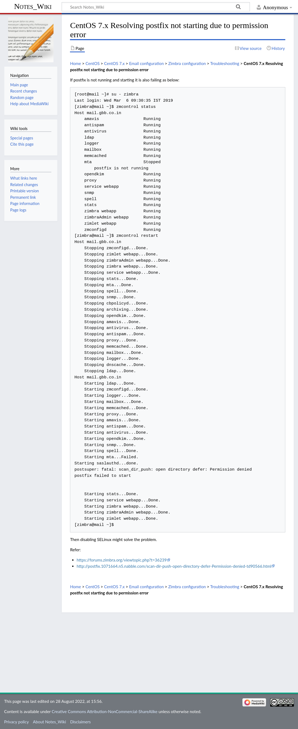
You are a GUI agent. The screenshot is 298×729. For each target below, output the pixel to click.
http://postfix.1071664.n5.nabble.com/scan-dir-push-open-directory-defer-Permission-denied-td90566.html (174, 566)
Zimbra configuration (187, 63)
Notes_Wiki (33, 6)
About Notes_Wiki (49, 721)
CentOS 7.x (114, 63)
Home (75, 63)
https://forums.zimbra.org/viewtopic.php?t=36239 (122, 559)
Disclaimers (80, 721)
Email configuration (146, 63)
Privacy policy (16, 721)
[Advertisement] (178, 651)
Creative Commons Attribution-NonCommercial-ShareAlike (105, 711)
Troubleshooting (224, 63)
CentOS (92, 63)
